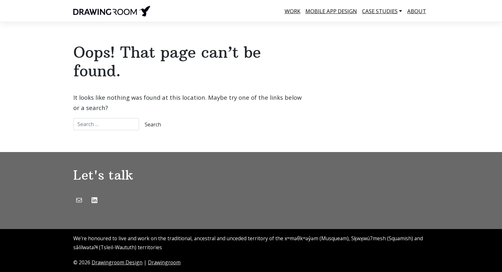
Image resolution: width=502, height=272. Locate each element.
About (416, 11)
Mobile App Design (331, 11)
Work (292, 11)
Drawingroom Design (117, 262)
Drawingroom (164, 262)
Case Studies (380, 11)
